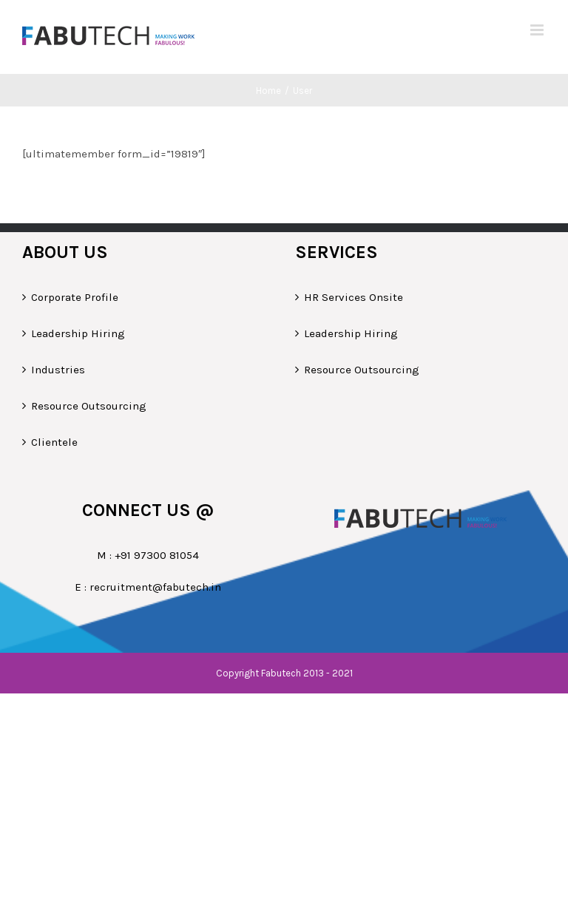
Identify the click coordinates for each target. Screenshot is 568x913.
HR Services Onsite (353, 297)
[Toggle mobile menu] (538, 30)
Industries (58, 369)
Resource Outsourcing (88, 406)
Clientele (54, 442)
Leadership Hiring (78, 333)
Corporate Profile (74, 297)
